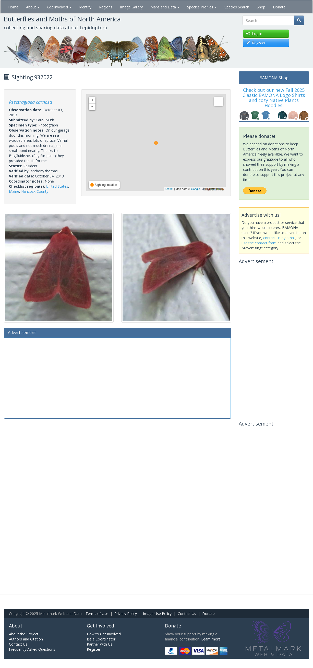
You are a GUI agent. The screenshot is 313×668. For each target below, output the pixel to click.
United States (57, 186)
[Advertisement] (117, 377)
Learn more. (211, 639)
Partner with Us (99, 644)
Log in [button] (254, 33)
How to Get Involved (104, 634)
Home (13, 7)
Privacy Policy (125, 613)
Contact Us (187, 613)
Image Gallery (131, 7)
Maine (14, 191)
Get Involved (59, 7)
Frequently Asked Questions (32, 649)
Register (93, 649)
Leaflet (169, 188)
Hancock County (34, 191)
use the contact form (259, 242)
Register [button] (256, 42)
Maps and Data (164, 7)
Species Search (236, 7)
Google (195, 188)
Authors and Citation (26, 639)
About (33, 7)
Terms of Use (97, 613)
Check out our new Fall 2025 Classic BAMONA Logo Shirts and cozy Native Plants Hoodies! (274, 97)
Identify (85, 7)
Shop (261, 7)
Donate (279, 7)
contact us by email (279, 237)
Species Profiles (202, 7)
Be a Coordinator (101, 639)
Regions (105, 7)
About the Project (23, 634)
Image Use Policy (157, 613)
